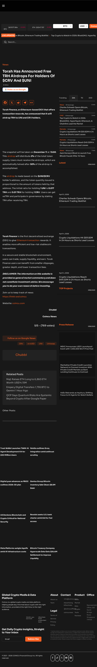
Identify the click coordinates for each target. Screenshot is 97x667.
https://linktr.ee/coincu (15, 296)
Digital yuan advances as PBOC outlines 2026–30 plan (14, 483)
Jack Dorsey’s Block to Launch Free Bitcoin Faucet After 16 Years (75, 154)
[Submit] (5, 42)
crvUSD (31, 343)
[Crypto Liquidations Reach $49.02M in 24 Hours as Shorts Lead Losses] (77, 269)
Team (52, 603)
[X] (12, 103)
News (5, 64)
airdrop (11, 156)
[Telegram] (25, 103)
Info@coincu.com (71, 599)
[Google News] (32, 103)
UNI (40, 343)
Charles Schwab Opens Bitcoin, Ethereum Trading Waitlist (38, 35)
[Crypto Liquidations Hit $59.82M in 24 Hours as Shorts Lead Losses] (77, 230)
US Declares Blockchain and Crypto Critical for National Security (13, 518)
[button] (3, 6)
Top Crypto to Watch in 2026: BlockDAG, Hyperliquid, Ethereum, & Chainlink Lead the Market (76, 121)
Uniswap (51, 343)
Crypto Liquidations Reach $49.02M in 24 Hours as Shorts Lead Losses (77, 143)
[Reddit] (19, 103)
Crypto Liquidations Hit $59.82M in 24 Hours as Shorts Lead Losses (77, 133)
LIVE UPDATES (8, 35)
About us (53, 599)
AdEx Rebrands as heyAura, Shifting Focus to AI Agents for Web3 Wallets (76, 394)
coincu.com (18, 303)
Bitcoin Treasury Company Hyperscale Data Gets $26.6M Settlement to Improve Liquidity (43, 553)
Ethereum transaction (28, 240)
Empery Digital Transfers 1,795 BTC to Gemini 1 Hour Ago (27, 389)
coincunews (68, 612)
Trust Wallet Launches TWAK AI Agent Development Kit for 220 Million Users (14, 451)
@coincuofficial (70, 609)
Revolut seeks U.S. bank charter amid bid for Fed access (41, 517)
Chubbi (21, 355)
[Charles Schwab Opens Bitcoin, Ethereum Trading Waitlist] (77, 191)
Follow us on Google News (21, 338)
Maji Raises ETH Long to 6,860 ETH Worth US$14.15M (26, 381)
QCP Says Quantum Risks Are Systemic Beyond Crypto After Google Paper (29, 397)
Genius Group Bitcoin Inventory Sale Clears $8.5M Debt (42, 484)
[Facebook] (6, 103)
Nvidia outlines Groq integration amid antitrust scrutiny (42, 451)
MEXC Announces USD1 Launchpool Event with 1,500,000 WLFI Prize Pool (76, 347)
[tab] (73, 98)
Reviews (78, 616)
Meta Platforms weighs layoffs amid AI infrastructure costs (14, 550)
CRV (21, 343)
